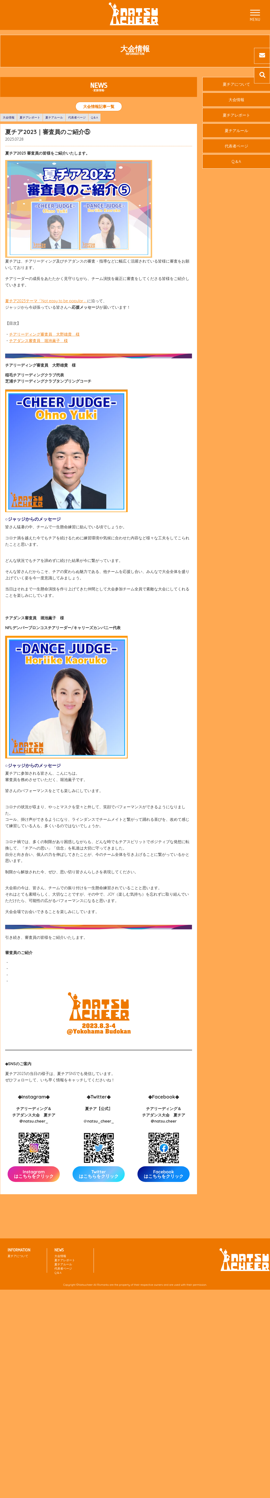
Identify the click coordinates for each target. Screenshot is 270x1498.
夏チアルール (54, 117)
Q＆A (94, 117)
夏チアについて (18, 1256)
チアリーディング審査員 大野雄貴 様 (44, 334)
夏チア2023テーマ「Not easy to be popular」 (46, 300)
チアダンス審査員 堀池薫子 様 (38, 340)
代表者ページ (77, 117)
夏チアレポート (30, 117)
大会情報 (8, 117)
